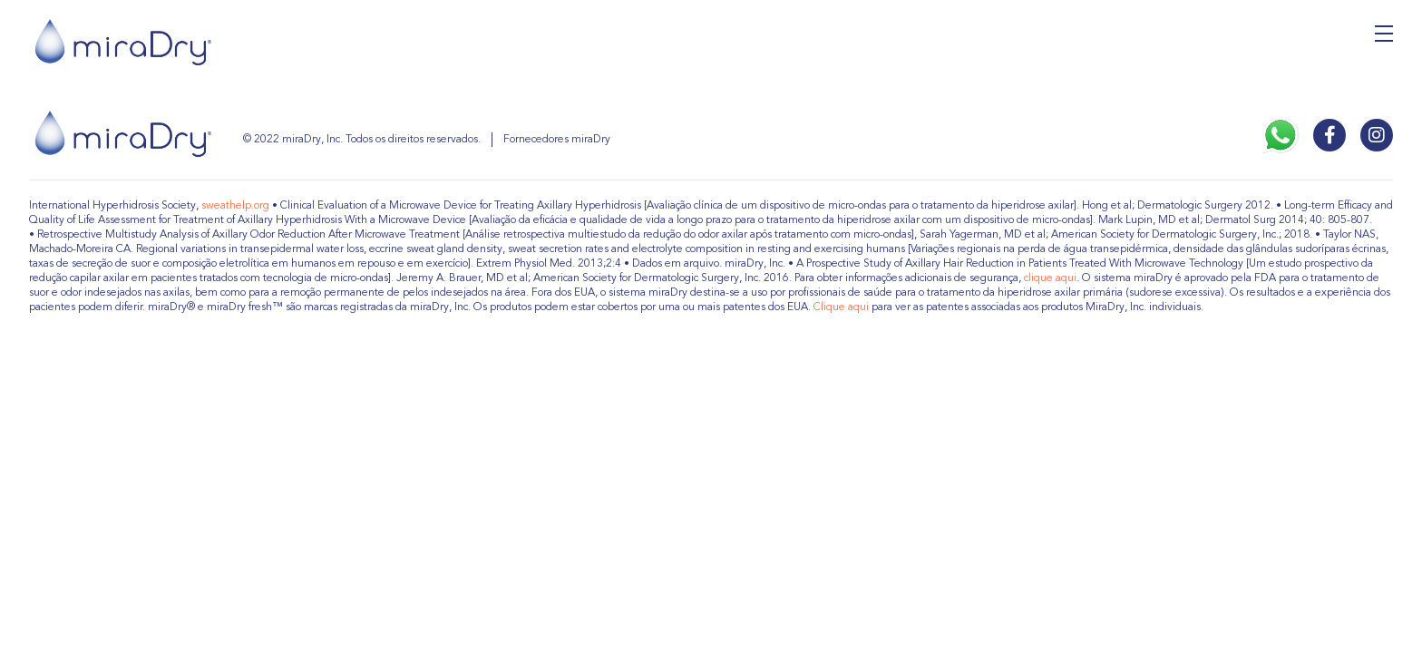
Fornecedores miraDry (556, 139)
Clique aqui (841, 307)
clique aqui (1050, 278)
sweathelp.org (235, 205)
